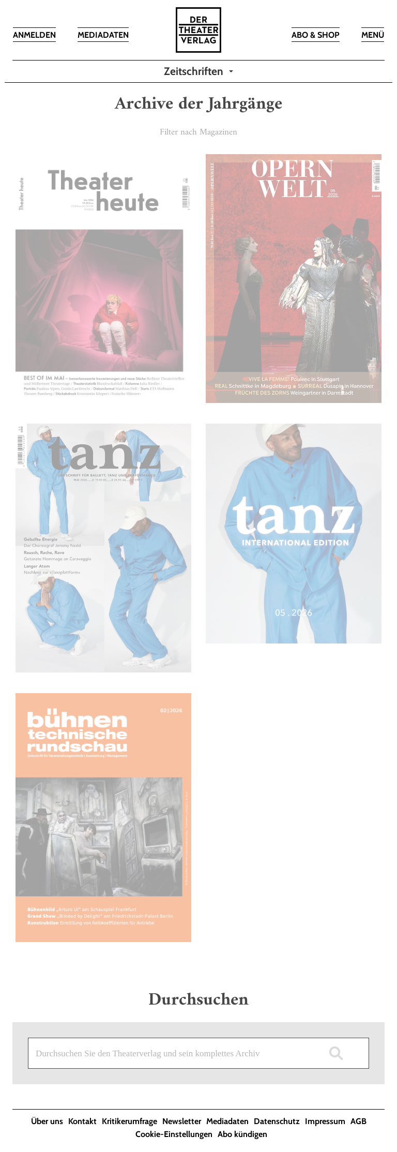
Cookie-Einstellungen (173, 1134)
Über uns (47, 1121)
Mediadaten (227, 1121)
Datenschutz (277, 1121)
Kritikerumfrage (129, 1121)
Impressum (325, 1121)
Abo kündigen (242, 1134)
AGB (358, 1121)
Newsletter (181, 1121)
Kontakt (82, 1121)
